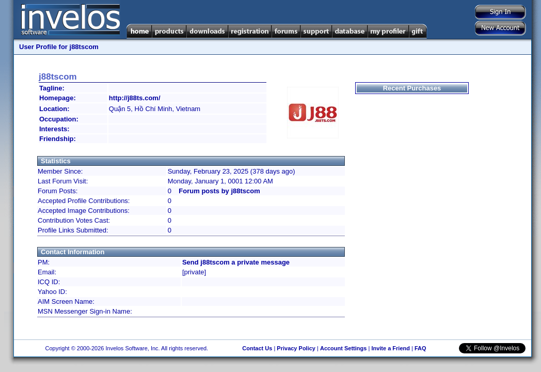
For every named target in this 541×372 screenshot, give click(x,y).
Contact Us (257, 348)
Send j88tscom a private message (236, 262)
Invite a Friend (390, 348)
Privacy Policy (296, 348)
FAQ (420, 348)
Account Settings (343, 348)
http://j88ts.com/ (135, 98)
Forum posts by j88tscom (219, 191)
